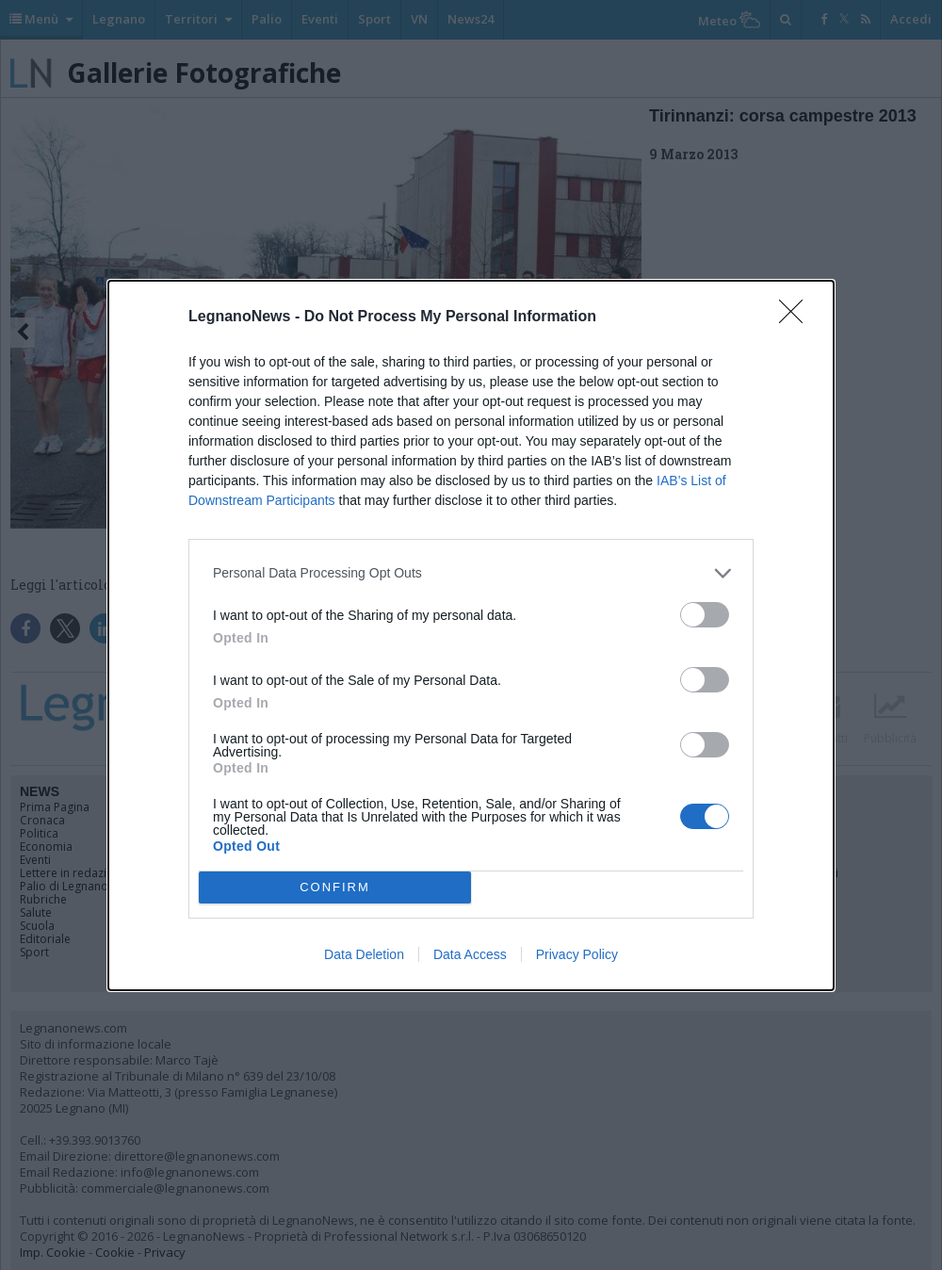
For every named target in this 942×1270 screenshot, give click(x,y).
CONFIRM (335, 887)
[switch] (704, 614)
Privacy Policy (577, 954)
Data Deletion (364, 954)
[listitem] (471, 573)
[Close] (797, 317)
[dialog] (471, 635)
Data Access (470, 954)
